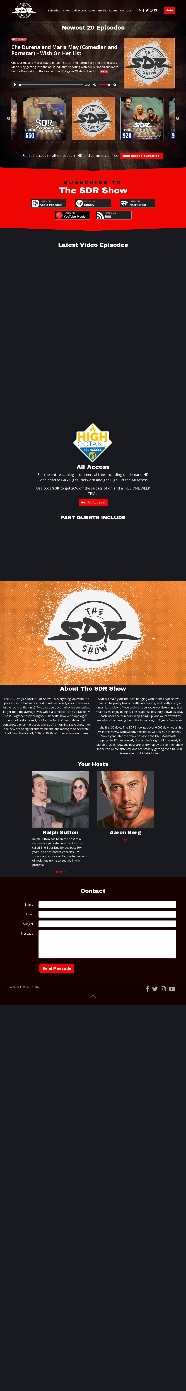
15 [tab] (117, 142)
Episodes (54, 10)
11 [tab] (96, 142)
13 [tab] (106, 142)
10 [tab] (90, 142)
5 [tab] (63, 142)
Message (27, 934)
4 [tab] (58, 142)
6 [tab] (69, 142)
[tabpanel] (93, 118)
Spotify (93, 203)
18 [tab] (133, 142)
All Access (79, 10)
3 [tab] (53, 142)
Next (177, 118)
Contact (125, 10)
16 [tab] (122, 142)
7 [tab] (74, 142)
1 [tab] (42, 142)
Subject (28, 924)
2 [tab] (47, 142)
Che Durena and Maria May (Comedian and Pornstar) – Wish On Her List (64, 50)
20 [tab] (144, 142)
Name (29, 905)
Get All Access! (93, 502)
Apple (48, 203)
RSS (114, 215)
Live (92, 10)
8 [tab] (79, 142)
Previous (8, 118)
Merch (102, 10)
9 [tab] (85, 142)
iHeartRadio (137, 203)
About (113, 10)
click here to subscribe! (141, 155)
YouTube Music (72, 215)
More (104, 71)
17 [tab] (128, 142)
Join (169, 10)
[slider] (51, 84)
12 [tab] (101, 142)
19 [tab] (139, 142)
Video (67, 10)
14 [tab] (112, 142)
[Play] (15, 85)
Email (29, 914)
